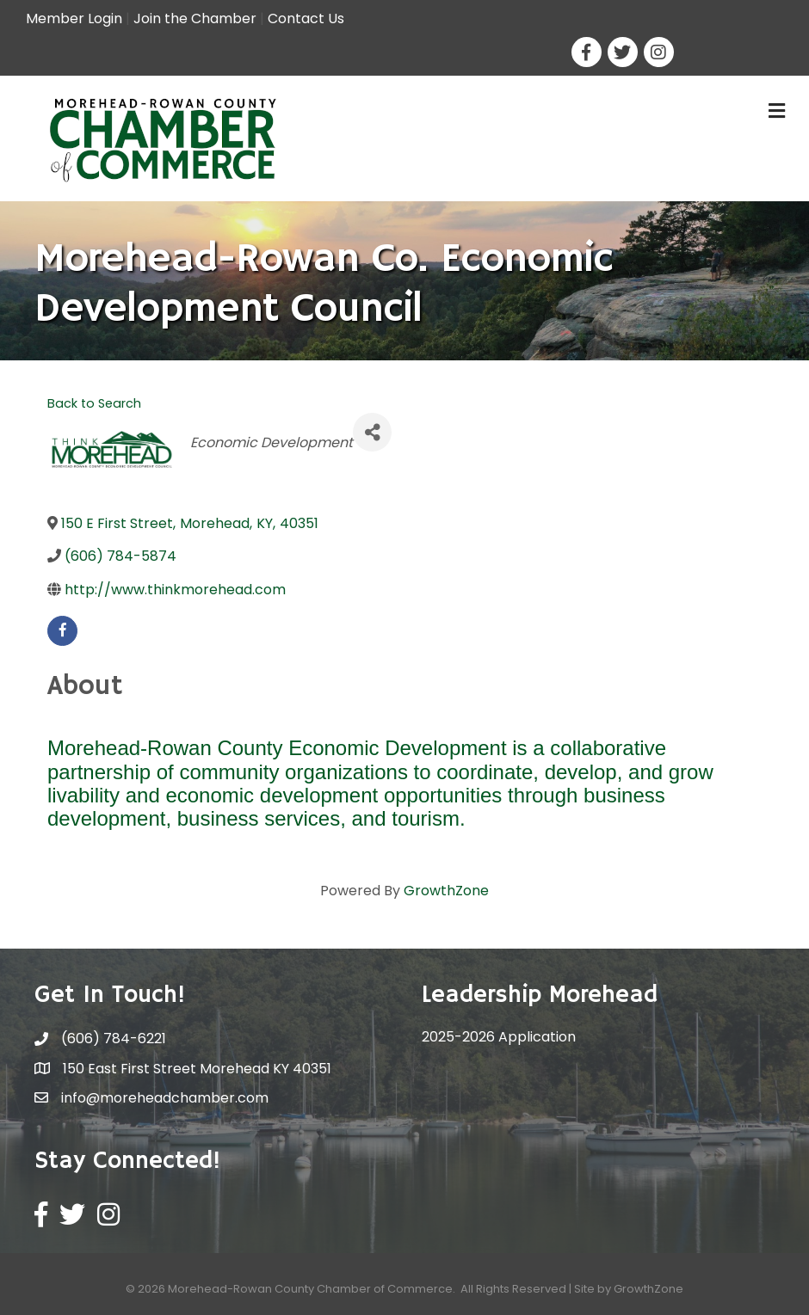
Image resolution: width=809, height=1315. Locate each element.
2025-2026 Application (499, 1037)
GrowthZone (446, 890)
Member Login (74, 18)
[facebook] (62, 631)
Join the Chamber (194, 18)
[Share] (372, 432)
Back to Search (94, 403)
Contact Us (306, 18)
